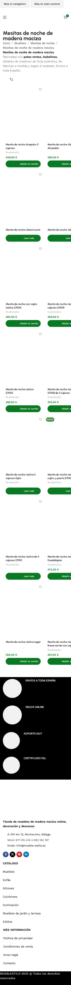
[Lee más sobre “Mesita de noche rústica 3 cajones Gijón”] (23, 491)
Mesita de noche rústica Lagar (23, 641)
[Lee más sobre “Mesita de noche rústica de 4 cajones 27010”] (23, 576)
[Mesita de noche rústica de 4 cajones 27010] (23, 525)
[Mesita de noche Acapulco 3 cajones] (23, 113)
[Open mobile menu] (5, 17)
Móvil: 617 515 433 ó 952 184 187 (28, 840)
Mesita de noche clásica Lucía (23, 229)
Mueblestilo (12, 152)
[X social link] (12, 854)
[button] (23, 164)
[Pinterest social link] (19, 854)
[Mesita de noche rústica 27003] (23, 358)
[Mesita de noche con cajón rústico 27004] (23, 273)
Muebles (20, 43)
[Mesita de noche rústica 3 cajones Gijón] (23, 443)
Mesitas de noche (42, 43)
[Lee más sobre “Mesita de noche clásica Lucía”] (23, 238)
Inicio (6, 43)
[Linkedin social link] (26, 854)
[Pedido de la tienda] (11, 79)
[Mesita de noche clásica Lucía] (23, 198)
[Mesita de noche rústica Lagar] (23, 611)
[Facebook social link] (6, 854)
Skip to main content (47, 3)
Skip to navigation (15, 3)
